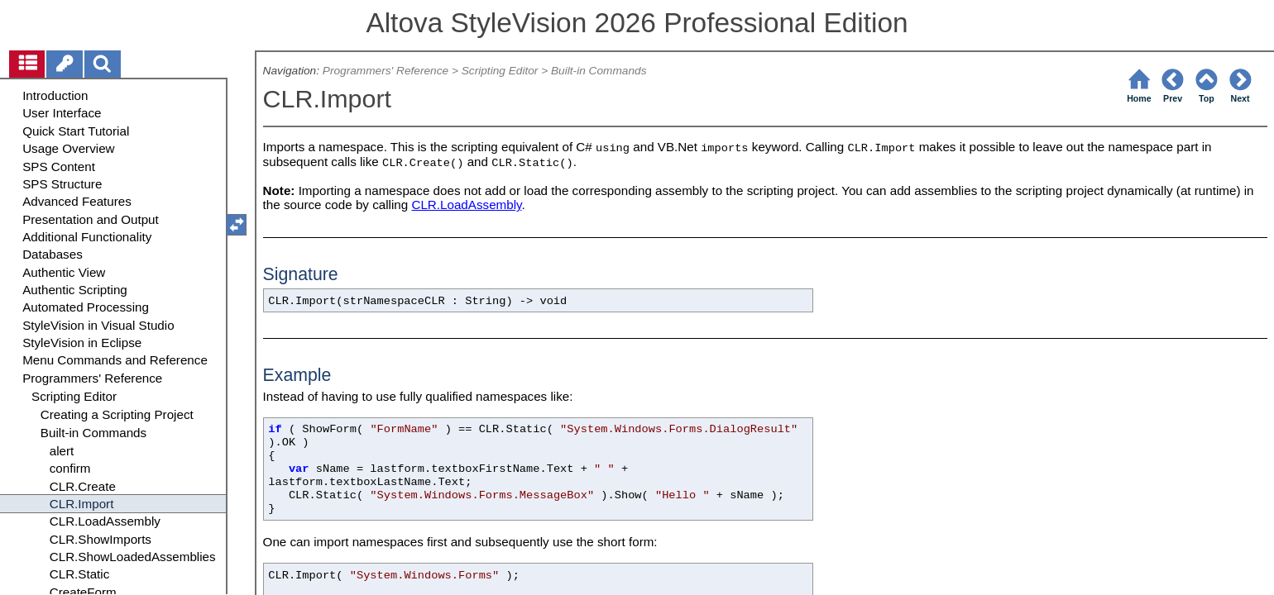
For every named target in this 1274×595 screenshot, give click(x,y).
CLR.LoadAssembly (466, 205)
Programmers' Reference (385, 70)
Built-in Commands (599, 70)
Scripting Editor (500, 70)
